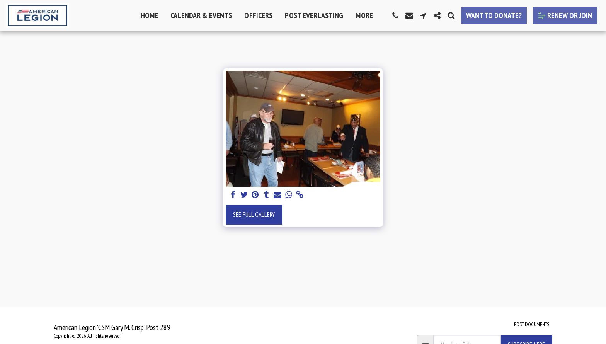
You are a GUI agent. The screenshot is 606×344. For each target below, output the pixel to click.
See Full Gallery (254, 214)
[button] (395, 15)
